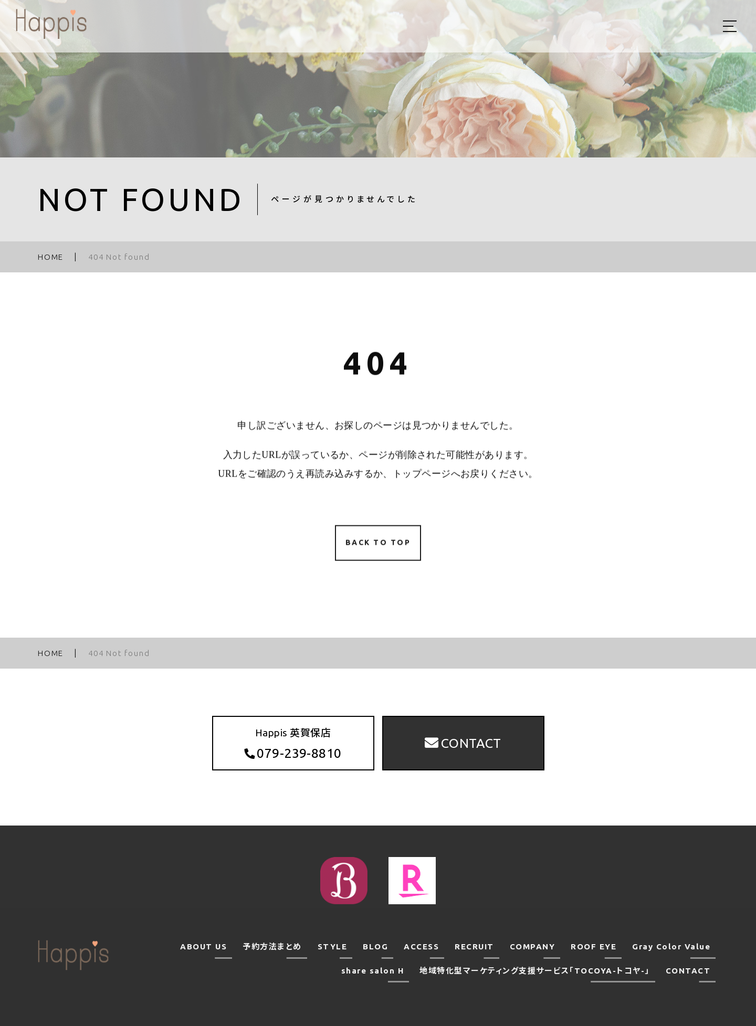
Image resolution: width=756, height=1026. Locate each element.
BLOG (375, 946)
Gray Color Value (671, 946)
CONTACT (688, 970)
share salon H (372, 970)
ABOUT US (203, 946)
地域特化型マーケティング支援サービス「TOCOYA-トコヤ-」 (534, 970)
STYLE (333, 946)
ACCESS (421, 946)
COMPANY (532, 946)
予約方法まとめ (272, 946)
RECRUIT (474, 946)
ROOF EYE (593, 946)
